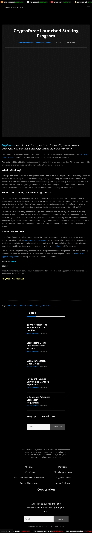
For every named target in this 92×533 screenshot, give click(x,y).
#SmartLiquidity (26, 305)
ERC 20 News (29, 473)
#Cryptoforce (13, 305)
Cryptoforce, (9, 144)
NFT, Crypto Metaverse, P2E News (29, 479)
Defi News (62, 468)
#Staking (37, 305)
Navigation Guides (63, 479)
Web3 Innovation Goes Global (37, 362)
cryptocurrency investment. (35, 239)
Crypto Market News (25, 42)
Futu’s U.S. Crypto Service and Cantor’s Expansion (38, 381)
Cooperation (46, 491)
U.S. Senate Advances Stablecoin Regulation (33, 401)
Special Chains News (29, 484)
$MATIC (46, 305)
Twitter (13, 261)
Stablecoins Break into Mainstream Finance (37, 345)
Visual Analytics (63, 484)
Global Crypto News (44, 42)
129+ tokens (56, 245)
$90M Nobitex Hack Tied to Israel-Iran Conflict (38, 327)
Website (5, 261)
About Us (29, 468)
